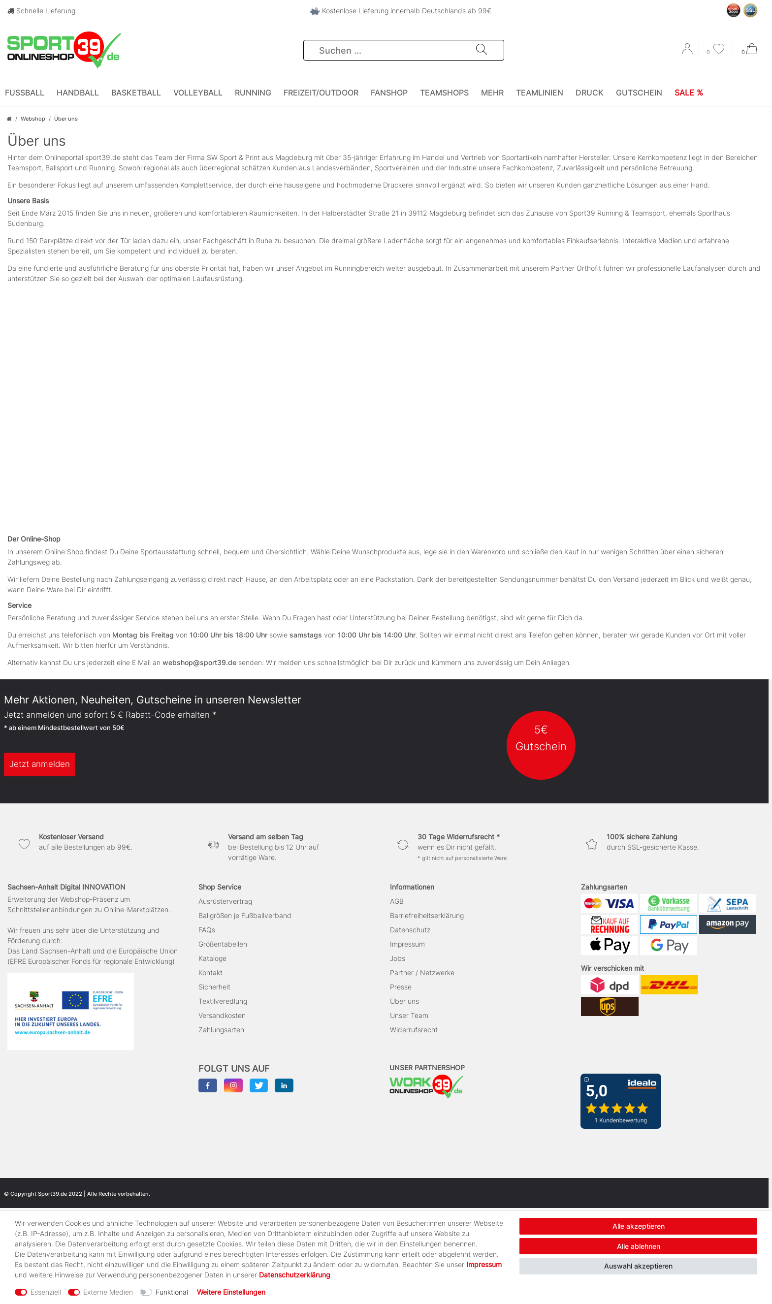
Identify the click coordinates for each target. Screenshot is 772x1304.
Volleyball (198, 92)
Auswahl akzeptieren (638, 1266)
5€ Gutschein (541, 738)
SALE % (689, 92)
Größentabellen (222, 944)
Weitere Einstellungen (231, 1292)
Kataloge (212, 958)
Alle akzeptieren (638, 1226)
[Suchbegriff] (390, 50)
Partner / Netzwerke (422, 972)
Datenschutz (410, 929)
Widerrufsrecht (414, 1029)
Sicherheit (214, 987)
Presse (401, 987)
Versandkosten (222, 1015)
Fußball (24, 92)
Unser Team (409, 1015)
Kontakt (210, 972)
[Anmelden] (688, 52)
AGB (397, 901)
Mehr (492, 92)
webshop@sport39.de (199, 662)
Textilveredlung (222, 1001)
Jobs (397, 958)
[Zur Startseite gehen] (9, 118)
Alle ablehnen (638, 1246)
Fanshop (389, 92)
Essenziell (46, 1292)
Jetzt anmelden (39, 764)
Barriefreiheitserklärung (427, 915)
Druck (590, 92)
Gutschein (639, 92)
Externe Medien (108, 1292)
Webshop (33, 118)
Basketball (136, 92)
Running (253, 92)
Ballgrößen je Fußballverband (244, 915)
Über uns (404, 1001)
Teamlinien (539, 92)
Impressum (407, 944)
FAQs (206, 929)
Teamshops (444, 92)
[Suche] (481, 50)
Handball (78, 92)
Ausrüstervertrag (225, 901)
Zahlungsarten (221, 1029)
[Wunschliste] (715, 50)
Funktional (172, 1292)
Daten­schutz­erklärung (294, 1275)
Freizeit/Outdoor (321, 92)
